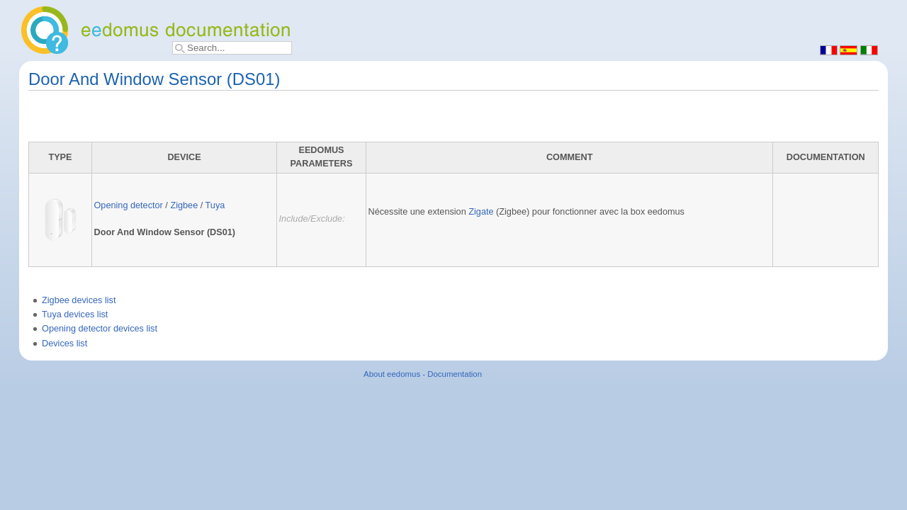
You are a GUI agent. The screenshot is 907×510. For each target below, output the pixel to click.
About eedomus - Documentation (423, 374)
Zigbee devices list (79, 300)
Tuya (215, 205)
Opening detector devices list (99, 329)
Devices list (64, 343)
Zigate (480, 212)
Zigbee (184, 205)
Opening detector (128, 205)
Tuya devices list (75, 314)
